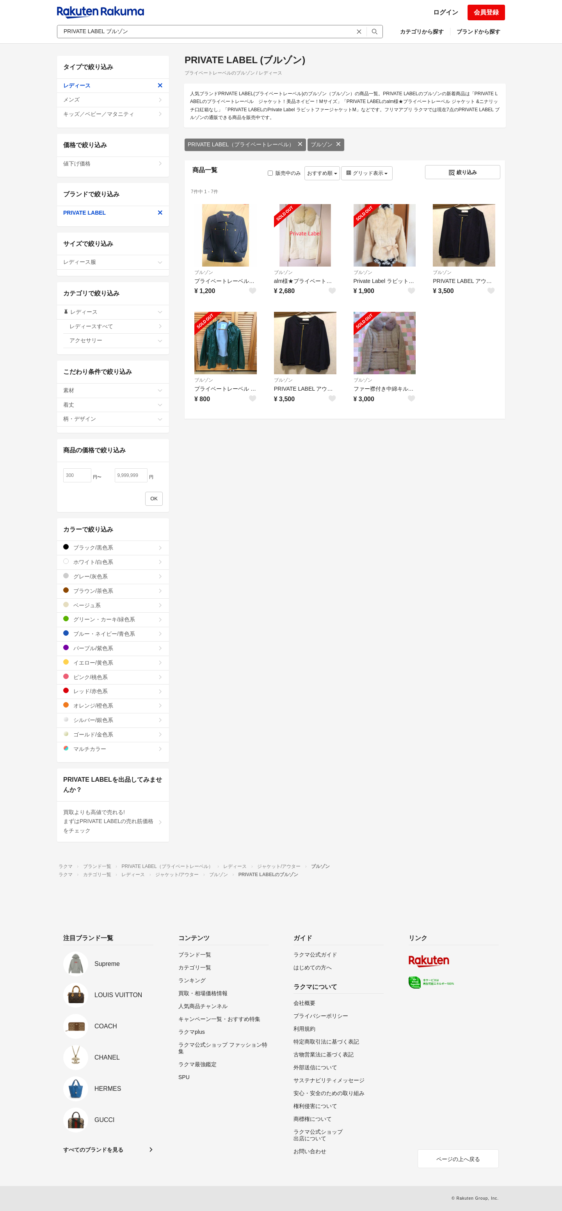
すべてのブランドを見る (93, 1150)
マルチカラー (113, 748)
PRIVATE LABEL (113, 213)
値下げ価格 (113, 163)
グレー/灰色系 (113, 576)
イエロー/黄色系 (113, 662)
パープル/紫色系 (113, 648)
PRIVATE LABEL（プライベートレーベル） (245, 144)
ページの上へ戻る (458, 1159)
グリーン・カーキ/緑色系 (113, 619)
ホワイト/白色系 (113, 561)
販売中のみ (284, 173)
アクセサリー (116, 340)
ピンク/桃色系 (113, 677)
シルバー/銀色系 (113, 720)
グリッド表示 (367, 173)
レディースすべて (116, 326)
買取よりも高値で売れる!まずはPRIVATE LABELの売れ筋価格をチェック (113, 821)
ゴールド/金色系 (113, 734)
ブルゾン (326, 144)
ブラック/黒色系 (113, 547)
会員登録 (486, 12)
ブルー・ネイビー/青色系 (113, 633)
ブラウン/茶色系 (113, 590)
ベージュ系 (113, 605)
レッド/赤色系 (113, 691)
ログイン (445, 12)
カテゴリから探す (422, 31)
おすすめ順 (322, 173)
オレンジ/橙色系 (113, 705)
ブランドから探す (478, 31)
